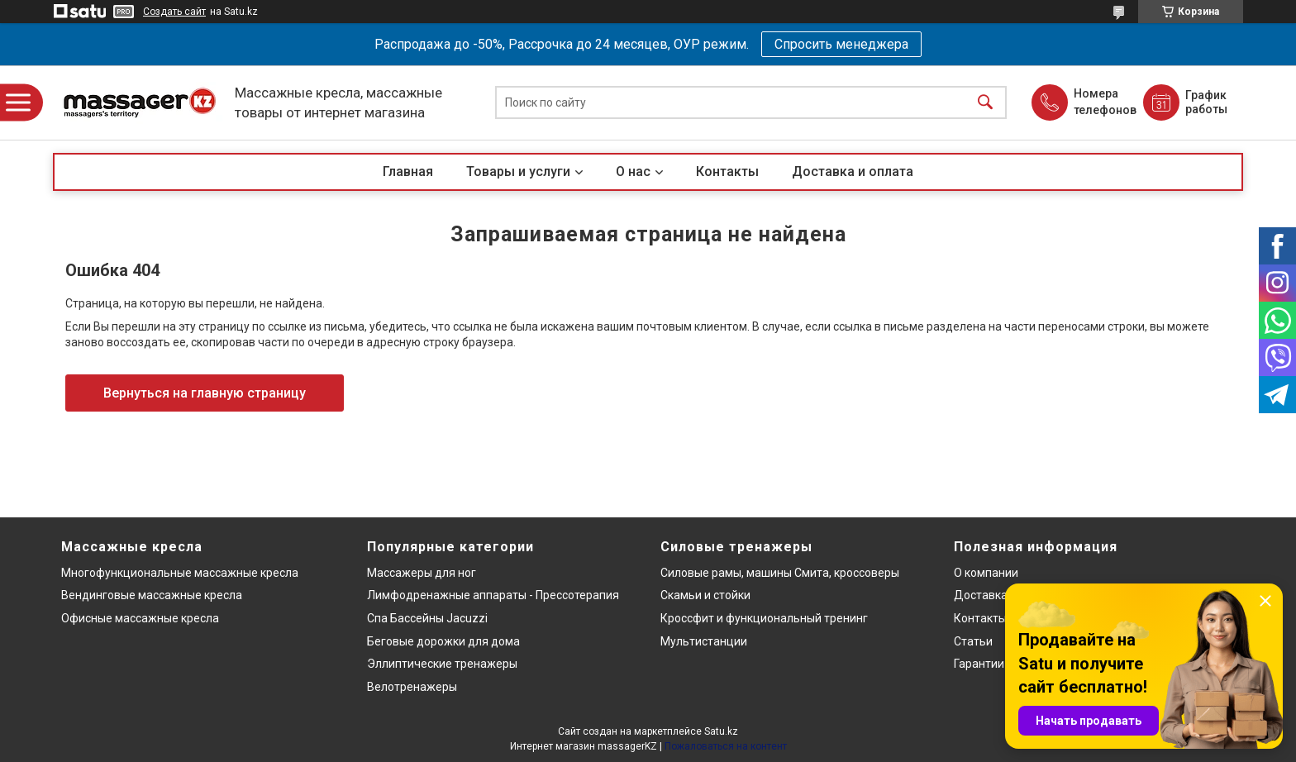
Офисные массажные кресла (140, 618)
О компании (986, 572)
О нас (633, 171)
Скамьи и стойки (705, 595)
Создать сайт (174, 11)
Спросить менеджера (841, 44)
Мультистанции (703, 641)
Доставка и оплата (852, 171)
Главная (408, 171)
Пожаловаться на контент (726, 746)
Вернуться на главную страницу (204, 393)
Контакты (727, 171)
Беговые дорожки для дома (443, 641)
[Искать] (985, 103)
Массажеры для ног (421, 572)
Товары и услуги (518, 171)
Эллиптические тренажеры (442, 663)
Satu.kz (721, 731)
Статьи (973, 641)
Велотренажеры (412, 686)
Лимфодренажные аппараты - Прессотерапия (493, 595)
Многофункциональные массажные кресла (179, 572)
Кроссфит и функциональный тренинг (764, 618)
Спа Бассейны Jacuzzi (427, 618)
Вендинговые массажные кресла (151, 595)
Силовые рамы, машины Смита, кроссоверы (779, 572)
